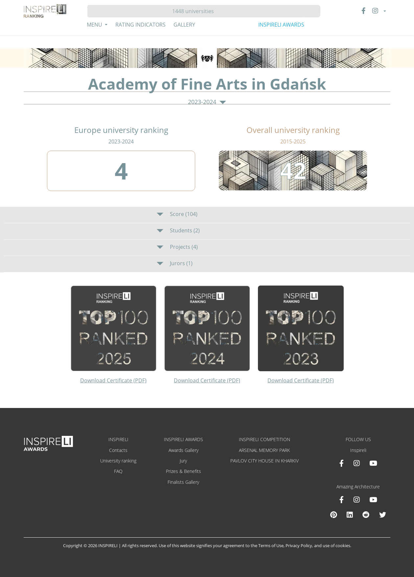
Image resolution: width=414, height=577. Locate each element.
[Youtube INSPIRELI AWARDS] (373, 463)
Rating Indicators (140, 24)
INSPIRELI (118, 439)
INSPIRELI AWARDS (281, 24)
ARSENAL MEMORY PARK (264, 450)
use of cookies (336, 545)
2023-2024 (207, 102)
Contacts (118, 450)
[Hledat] (195, 11)
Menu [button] (95, 24)
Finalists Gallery (183, 482)
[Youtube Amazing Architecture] (373, 499)
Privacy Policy (299, 545)
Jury (183, 461)
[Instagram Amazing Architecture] (356, 499)
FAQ (118, 471)
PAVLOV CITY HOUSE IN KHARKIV (264, 461)
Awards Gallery (183, 450)
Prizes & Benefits (183, 471)
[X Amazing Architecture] (382, 515)
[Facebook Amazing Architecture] (341, 499)
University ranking (118, 461)
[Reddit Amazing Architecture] (366, 515)
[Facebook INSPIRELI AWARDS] (341, 463)
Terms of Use (271, 545)
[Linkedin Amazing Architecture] (349, 515)
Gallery (184, 24)
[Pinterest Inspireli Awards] (333, 515)
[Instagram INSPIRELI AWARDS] (356, 463)
